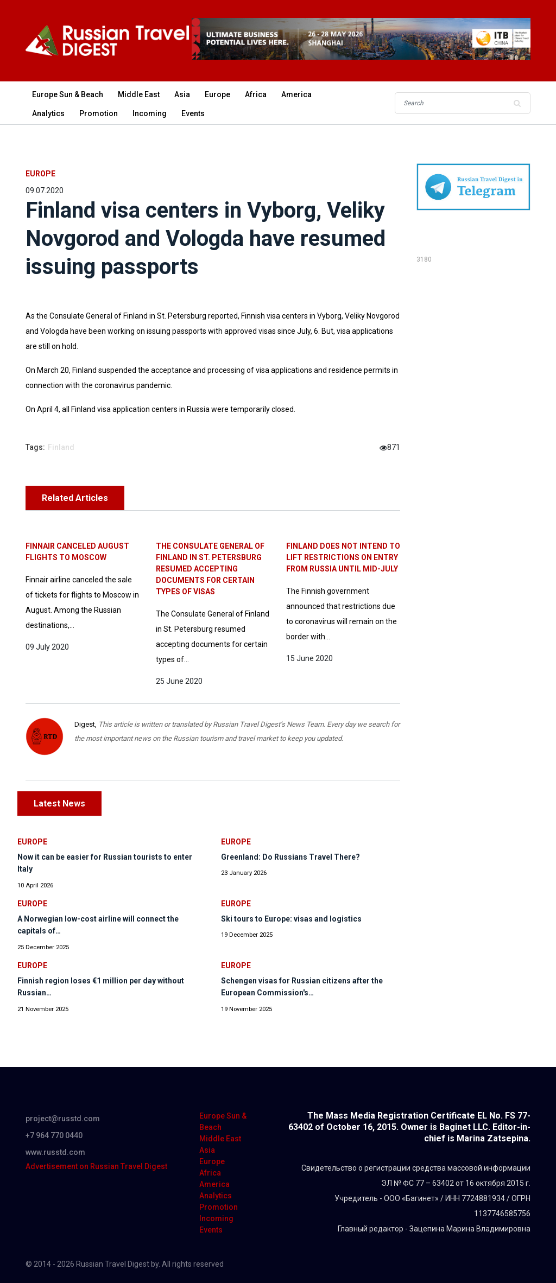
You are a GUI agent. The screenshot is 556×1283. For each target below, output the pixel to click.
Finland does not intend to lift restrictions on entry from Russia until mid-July (343, 557)
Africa (256, 94)
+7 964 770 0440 (54, 1135)
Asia (182, 94)
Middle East (139, 94)
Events (193, 113)
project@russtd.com (63, 1118)
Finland (61, 447)
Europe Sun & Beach (67, 94)
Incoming (149, 113)
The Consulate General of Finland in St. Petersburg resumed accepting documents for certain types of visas (210, 569)
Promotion (98, 113)
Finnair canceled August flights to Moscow (77, 552)
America (296, 94)
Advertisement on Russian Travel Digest (96, 1166)
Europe (217, 94)
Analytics (48, 113)
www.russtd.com (55, 1152)
